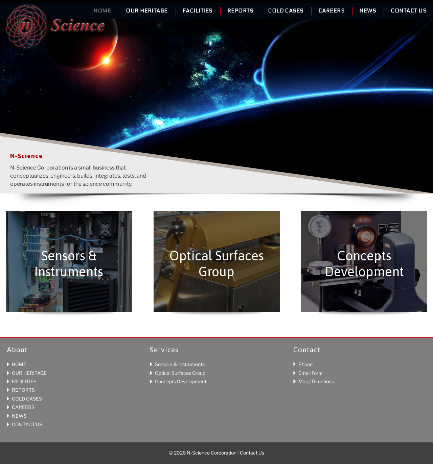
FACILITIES (24, 381)
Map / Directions (316, 381)
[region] (216, 104)
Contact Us (408, 10)
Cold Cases (285, 10)
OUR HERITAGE (29, 373)
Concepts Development (180, 381)
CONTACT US (27, 424)
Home (102, 10)
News (367, 10)
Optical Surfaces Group (180, 373)
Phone (305, 364)
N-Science (55, 28)
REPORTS (23, 390)
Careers (331, 10)
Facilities (197, 10)
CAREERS (23, 407)
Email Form (310, 373)
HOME (19, 364)
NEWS (19, 416)
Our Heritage (147, 10)
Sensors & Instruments (180, 364)
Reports (240, 10)
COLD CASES (27, 399)
